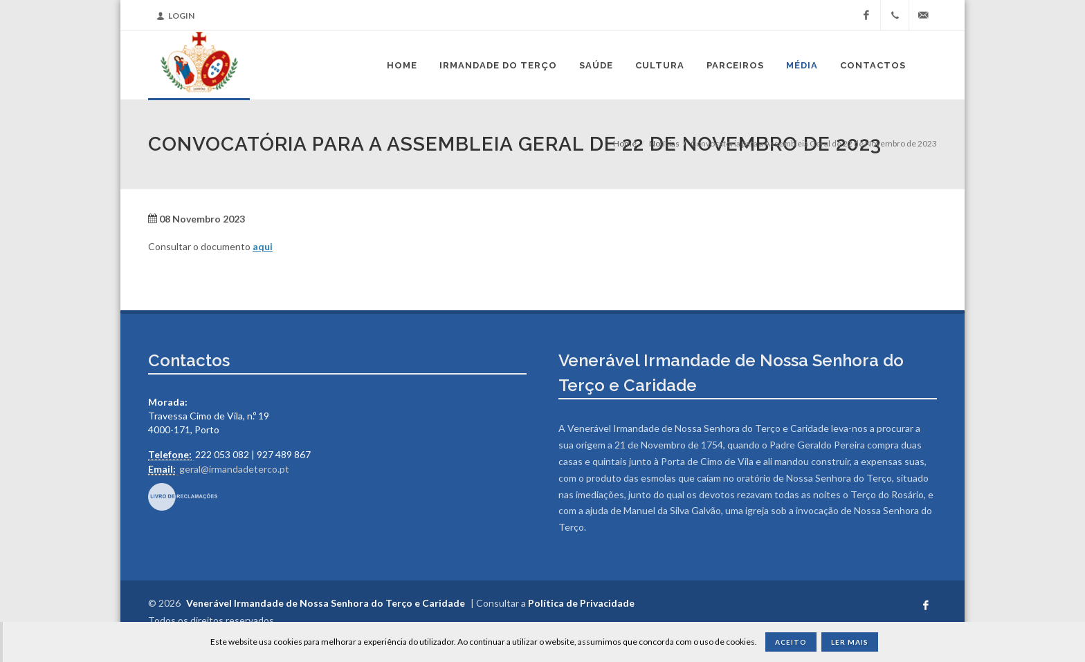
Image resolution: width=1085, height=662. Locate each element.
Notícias (664, 143)
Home (625, 143)
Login (175, 15)
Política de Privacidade (581, 603)
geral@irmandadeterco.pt (234, 469)
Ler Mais (849, 642)
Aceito (791, 642)
